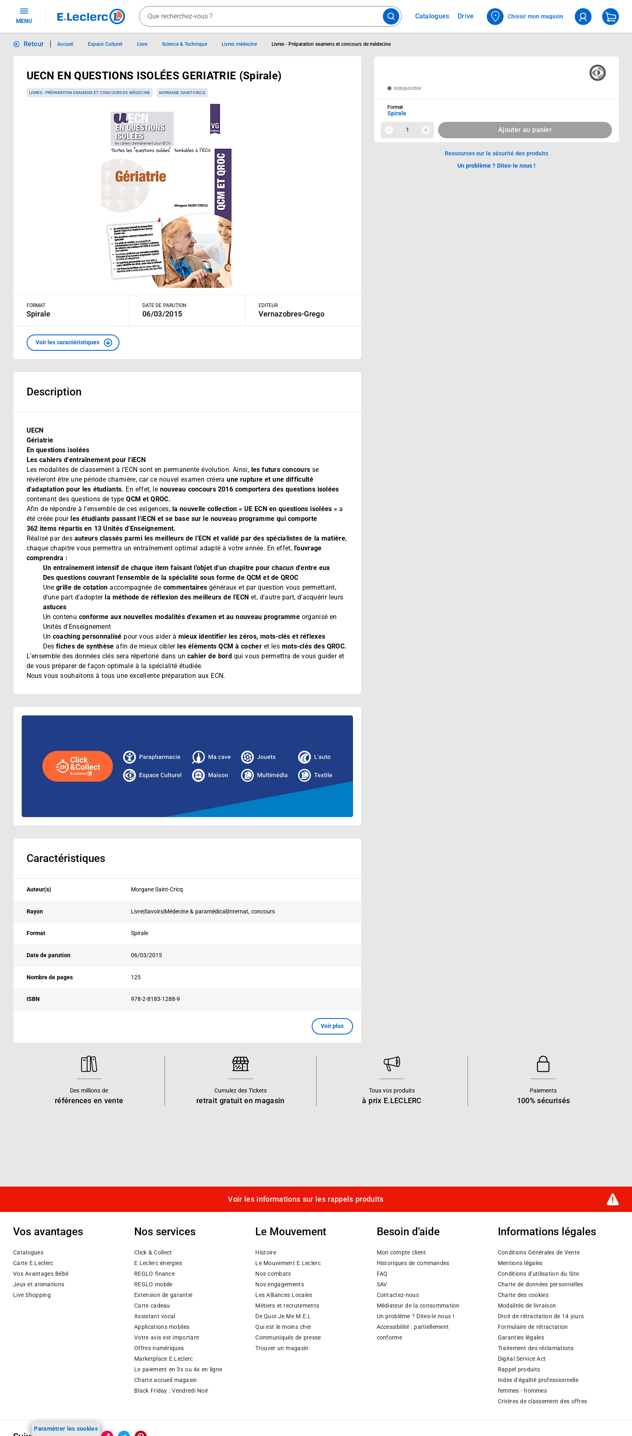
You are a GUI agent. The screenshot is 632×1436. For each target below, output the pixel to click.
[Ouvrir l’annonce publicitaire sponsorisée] (187, 766)
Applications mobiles (161, 1327)
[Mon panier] (610, 16)
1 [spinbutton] (407, 129)
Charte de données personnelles (540, 1284)
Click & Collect (153, 1252)
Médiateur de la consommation (418, 1305)
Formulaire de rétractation (533, 1327)
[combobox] (270, 16)
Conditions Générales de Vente (539, 1252)
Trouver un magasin (281, 1348)
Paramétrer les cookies (66, 1428)
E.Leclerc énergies (158, 1263)
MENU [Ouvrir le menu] (24, 15)
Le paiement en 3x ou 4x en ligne (178, 1369)
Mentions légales (520, 1263)
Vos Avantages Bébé (40, 1273)
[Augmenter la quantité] (426, 130)
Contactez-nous (398, 1295)
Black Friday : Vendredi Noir (171, 1390)
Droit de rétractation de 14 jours (541, 1316)
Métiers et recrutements (287, 1305)
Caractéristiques (66, 858)
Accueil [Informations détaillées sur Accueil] (65, 44)
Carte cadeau (152, 1305)
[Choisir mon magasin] (525, 16)
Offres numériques (159, 1348)
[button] (73, 342)
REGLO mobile (153, 1284)
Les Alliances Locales (283, 1295)
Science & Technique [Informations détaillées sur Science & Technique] (184, 44)
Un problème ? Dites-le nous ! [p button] (496, 165)
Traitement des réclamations (536, 1348)
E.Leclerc (163, 1358)
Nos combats (273, 1273)
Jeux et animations (38, 1284)
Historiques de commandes (413, 1263)
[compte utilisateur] (583, 16)
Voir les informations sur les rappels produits (305, 1199)
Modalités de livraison (527, 1305)
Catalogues (28, 1252)
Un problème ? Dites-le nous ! (415, 1316)
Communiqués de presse (288, 1337)
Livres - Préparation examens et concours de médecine (90, 92)
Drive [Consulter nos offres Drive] (466, 16)
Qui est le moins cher (283, 1327)
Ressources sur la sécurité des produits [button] (497, 153)
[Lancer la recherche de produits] (391, 16)
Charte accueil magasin (165, 1380)
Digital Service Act (522, 1358)
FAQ (382, 1273)
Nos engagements (279, 1284)
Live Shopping (32, 1295)
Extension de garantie (163, 1295)
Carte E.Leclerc (33, 1263)
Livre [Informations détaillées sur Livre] (142, 44)
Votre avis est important (166, 1337)
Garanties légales (521, 1337)
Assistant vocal (154, 1316)
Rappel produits (519, 1369)
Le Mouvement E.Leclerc (287, 1263)
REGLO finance (154, 1273)
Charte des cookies (523, 1295)
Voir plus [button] (332, 1026)
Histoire (265, 1252)
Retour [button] (34, 43)
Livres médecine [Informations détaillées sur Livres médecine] (239, 44)
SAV (382, 1284)
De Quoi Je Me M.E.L (283, 1316)
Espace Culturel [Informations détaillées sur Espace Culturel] (105, 44)
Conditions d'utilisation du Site (538, 1273)
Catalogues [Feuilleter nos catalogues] (432, 16)
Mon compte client (401, 1252)
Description (54, 391)
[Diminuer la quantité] (389, 130)
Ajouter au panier (525, 129)
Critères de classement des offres (542, 1401)
